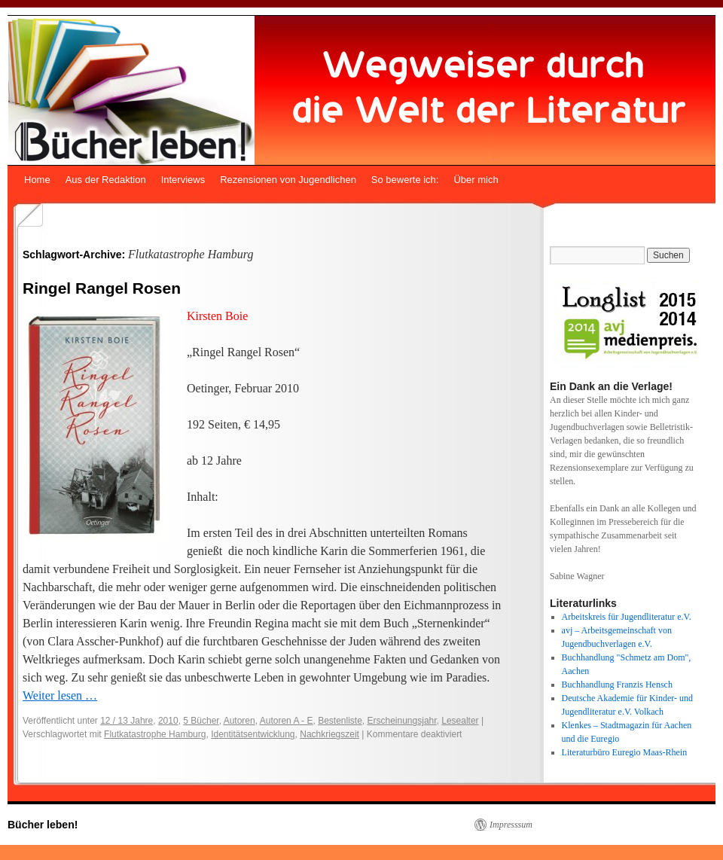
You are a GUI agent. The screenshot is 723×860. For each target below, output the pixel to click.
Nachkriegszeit (329, 734)
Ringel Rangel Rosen (102, 288)
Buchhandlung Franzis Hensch (617, 684)
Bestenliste (340, 720)
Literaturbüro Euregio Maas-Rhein (625, 752)
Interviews (183, 179)
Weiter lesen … (60, 695)
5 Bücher (200, 720)
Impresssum (511, 824)
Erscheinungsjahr (402, 720)
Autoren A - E (286, 720)
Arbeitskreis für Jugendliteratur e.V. (626, 616)
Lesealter (459, 720)
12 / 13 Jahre (126, 720)
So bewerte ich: (405, 179)
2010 (168, 720)
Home (37, 179)
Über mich (475, 179)
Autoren (239, 720)
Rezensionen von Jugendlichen (288, 179)
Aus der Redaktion (106, 179)
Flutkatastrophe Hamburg (155, 734)
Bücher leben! (43, 825)
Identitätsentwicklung (252, 734)
